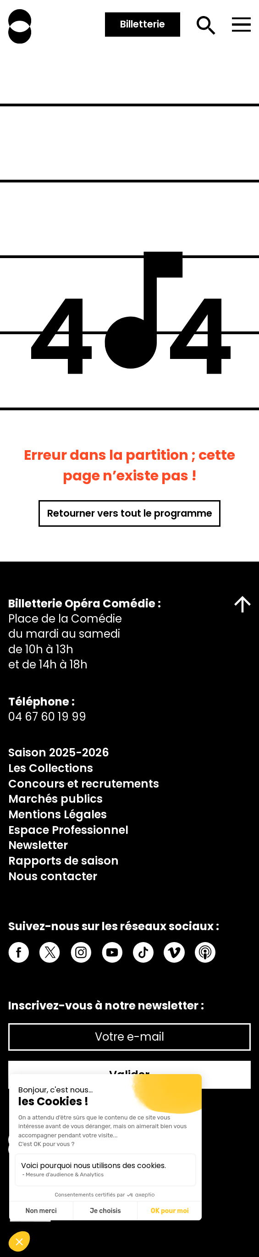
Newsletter (38, 845)
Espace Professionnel (68, 830)
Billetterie (142, 24)
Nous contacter (52, 876)
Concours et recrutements (83, 783)
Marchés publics (55, 798)
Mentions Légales (57, 814)
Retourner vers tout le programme (129, 513)
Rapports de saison (63, 860)
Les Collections (50, 768)
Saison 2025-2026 (58, 752)
